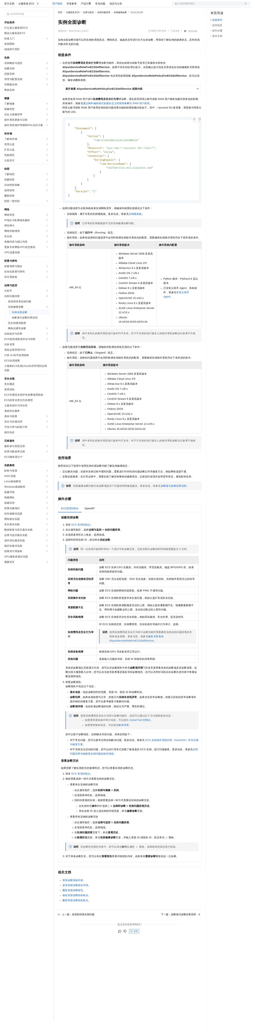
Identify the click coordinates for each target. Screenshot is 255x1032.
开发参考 (72, 15)
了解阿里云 (118, 5)
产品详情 (175, 42)
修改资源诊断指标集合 (75, 910)
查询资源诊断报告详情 (75, 900)
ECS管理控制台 (80, 539)
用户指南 (57, 15)
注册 (231, 5)
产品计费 (86, 15)
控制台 (223, 5)
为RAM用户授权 (139, 114)
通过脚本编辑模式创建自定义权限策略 (105, 114)
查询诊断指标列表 (72, 895)
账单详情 (123, 739)
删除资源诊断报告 (72, 905)
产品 (46, 5)
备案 (214, 5)
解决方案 (58, 5)
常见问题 (100, 15)
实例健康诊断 (120, 24)
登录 (244, 5)
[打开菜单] (5, 5)
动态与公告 (116, 15)
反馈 (134, 946)
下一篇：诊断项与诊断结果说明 (180, 929)
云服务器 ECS (26, 15)
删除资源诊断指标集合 (75, 915)
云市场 (87, 5)
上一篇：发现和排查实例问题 (76, 929)
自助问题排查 (103, 24)
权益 (68, 5)
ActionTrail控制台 (140, 734)
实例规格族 (135, 228)
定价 (77, 5)
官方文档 (9, 15)
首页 (60, 24)
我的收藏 (192, 42)
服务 (105, 5)
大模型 (36, 5)
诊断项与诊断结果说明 (173, 500)
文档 (207, 5)
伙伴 (96, 5)
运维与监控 (88, 24)
